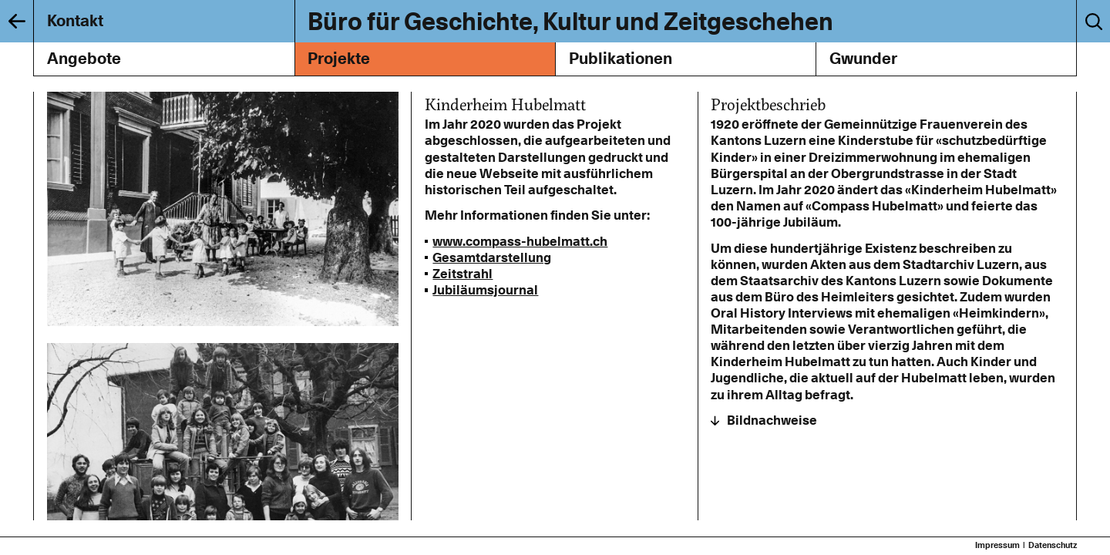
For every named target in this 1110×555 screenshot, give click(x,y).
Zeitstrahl (462, 273)
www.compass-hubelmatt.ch (519, 241)
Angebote (84, 58)
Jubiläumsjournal (485, 290)
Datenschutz (1052, 545)
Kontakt (75, 20)
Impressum (997, 545)
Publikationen (620, 58)
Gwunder (863, 58)
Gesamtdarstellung (491, 257)
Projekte (339, 58)
